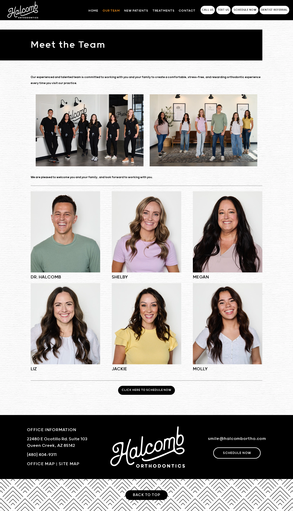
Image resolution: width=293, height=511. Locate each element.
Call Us (208, 9)
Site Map (69, 463)
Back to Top (146, 495)
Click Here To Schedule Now (146, 390)
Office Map (41, 463)
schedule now (237, 453)
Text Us (223, 9)
